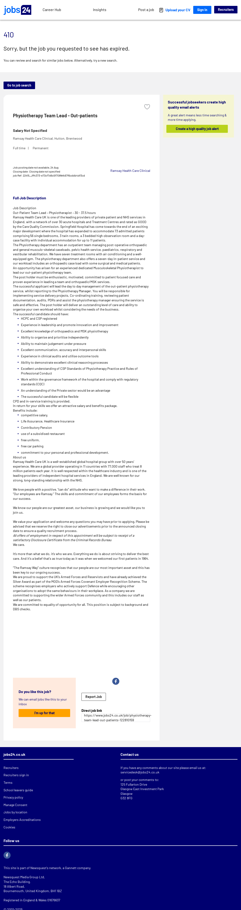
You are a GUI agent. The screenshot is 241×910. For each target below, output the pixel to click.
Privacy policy (13, 797)
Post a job (146, 9)
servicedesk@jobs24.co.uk (139, 772)
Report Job (93, 697)
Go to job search (19, 85)
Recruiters (226, 10)
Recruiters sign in (16, 775)
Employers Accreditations (22, 820)
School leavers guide (18, 790)
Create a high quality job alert (197, 129)
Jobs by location (15, 812)
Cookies (9, 827)
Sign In (202, 10)
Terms (8, 782)
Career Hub (52, 9)
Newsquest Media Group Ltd (24, 877)
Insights (99, 9)
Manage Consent (15, 805)
